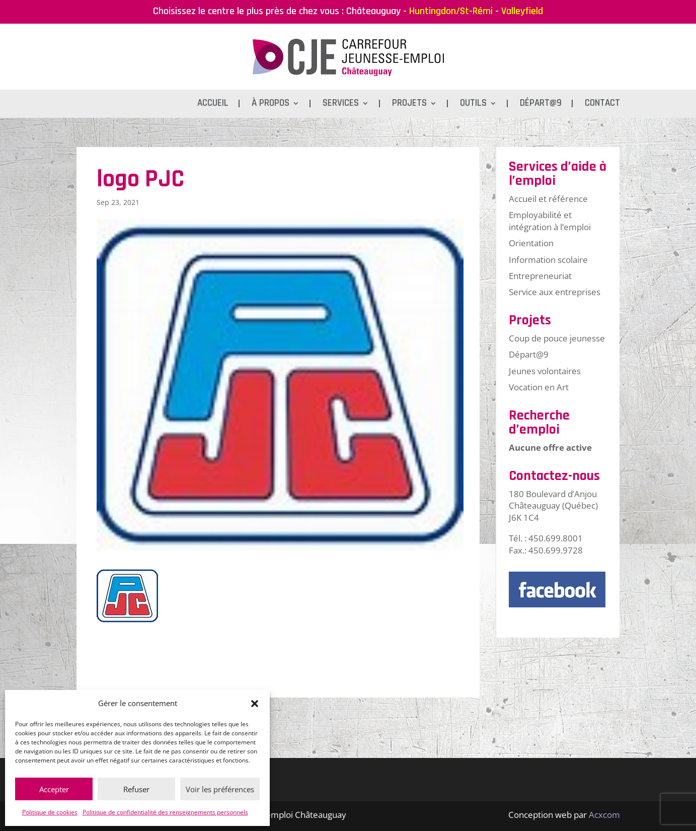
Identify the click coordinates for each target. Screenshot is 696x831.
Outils (473, 104)
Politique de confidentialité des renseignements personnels (165, 812)
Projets (409, 104)
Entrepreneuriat (540, 276)
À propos (270, 104)
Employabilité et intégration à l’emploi (550, 221)
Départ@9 (541, 104)
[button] (255, 704)
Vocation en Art (539, 387)
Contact (602, 104)
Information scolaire (548, 259)
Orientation (531, 243)
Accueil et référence (548, 198)
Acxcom (604, 814)
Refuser (136, 789)
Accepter (54, 789)
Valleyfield (522, 11)
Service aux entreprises (554, 292)
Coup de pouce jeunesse (557, 338)
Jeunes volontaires (545, 371)
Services (341, 104)
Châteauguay (373, 11)
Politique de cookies (50, 812)
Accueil (212, 104)
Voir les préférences (220, 789)
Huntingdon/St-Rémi (451, 11)
